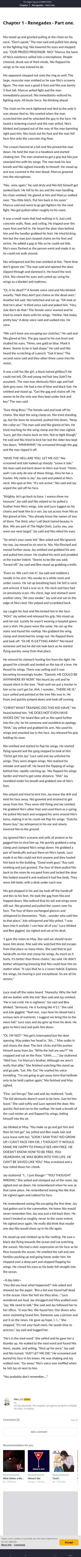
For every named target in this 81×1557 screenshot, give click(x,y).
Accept (69, 1542)
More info (6, 1544)
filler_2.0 (18, 1399)
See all (74, 1419)
